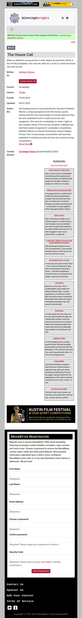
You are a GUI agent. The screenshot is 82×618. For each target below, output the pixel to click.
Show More (25, 144)
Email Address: (16, 501)
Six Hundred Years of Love (59, 260)
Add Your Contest (20, 595)
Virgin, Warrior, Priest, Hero (59, 170)
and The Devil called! (59, 389)
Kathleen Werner (27, 72)
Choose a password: (19, 519)
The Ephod (59, 283)
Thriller (22, 92)
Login (73, 42)
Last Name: (14, 484)
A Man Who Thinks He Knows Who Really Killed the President (59, 242)
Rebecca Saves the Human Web (59, 190)
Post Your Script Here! (59, 165)
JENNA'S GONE (59, 338)
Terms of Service (20, 601)
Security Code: (16, 552)
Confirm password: (18, 534)
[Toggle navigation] (11, 29)
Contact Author (27, 81)
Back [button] (11, 48)
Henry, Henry (59, 215)
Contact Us (15, 584)
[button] (63, 18)
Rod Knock (59, 311)
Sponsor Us (15, 590)
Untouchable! (59, 361)
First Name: (15, 469)
